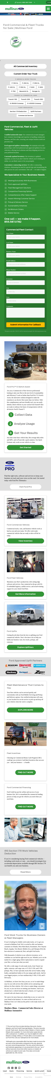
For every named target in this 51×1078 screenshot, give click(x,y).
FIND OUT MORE (25, 772)
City (7, 288)
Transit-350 (38, 99)
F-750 (13, 91)
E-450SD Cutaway (34, 103)
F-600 (32, 87)
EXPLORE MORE (25, 710)
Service (29, 1071)
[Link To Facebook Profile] (9, 1068)
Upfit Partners (36, 111)
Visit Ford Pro (25, 487)
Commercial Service (25, 115)
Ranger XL (36, 91)
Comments (9, 306)
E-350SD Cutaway (17, 103)
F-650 (40, 87)
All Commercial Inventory (25, 66)
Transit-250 (25, 99)
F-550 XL (22, 87)
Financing (20, 1071)
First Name (9, 233)
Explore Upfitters (25, 647)
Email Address (10, 260)
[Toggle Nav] (48, 8)
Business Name (11, 251)
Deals (11, 1071)
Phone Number (11, 270)
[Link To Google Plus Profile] (16, 1068)
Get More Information (25, 594)
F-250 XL (25, 83)
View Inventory (25, 541)
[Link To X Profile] (12, 1068)
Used (5, 1071)
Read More (25, 872)
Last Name (9, 242)
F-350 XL (36, 83)
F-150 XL (15, 83)
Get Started (25, 447)
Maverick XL (23, 91)
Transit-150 (12, 99)
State (8, 297)
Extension (9, 279)
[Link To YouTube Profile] (19, 1068)
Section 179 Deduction (18, 111)
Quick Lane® (39, 1071)
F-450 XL (11, 87)
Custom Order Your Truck (25, 74)
